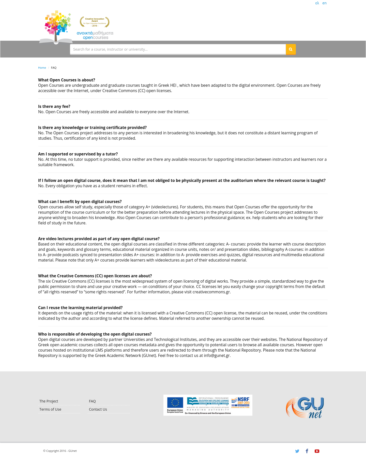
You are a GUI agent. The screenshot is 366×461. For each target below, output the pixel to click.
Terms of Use (50, 409)
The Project (48, 401)
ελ (317, 3)
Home (42, 67)
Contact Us (98, 409)
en (325, 3)
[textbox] (178, 49)
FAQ (92, 401)
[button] (291, 49)
